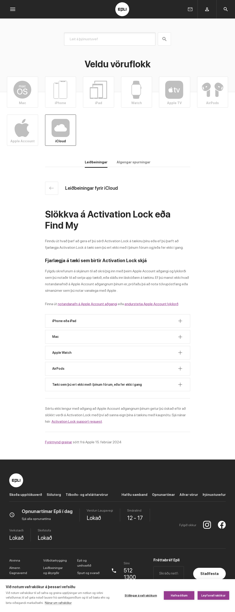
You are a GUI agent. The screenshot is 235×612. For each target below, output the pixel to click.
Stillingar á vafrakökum (141, 595)
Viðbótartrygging (55, 560)
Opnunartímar (163, 495)
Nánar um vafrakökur (58, 603)
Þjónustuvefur (214, 495)
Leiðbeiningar (96, 162)
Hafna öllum (179, 595)
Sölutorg (54, 495)
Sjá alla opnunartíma (36, 519)
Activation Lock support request (77, 421)
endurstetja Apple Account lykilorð (151, 304)
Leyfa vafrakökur (213, 595)
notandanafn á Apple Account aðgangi (87, 304)
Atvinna (14, 560)
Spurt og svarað (88, 573)
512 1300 (130, 574)
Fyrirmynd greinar (58, 442)
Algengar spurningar (133, 162)
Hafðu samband (134, 495)
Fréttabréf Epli (166, 560)
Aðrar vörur (189, 495)
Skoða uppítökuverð (25, 495)
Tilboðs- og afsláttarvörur (87, 495)
